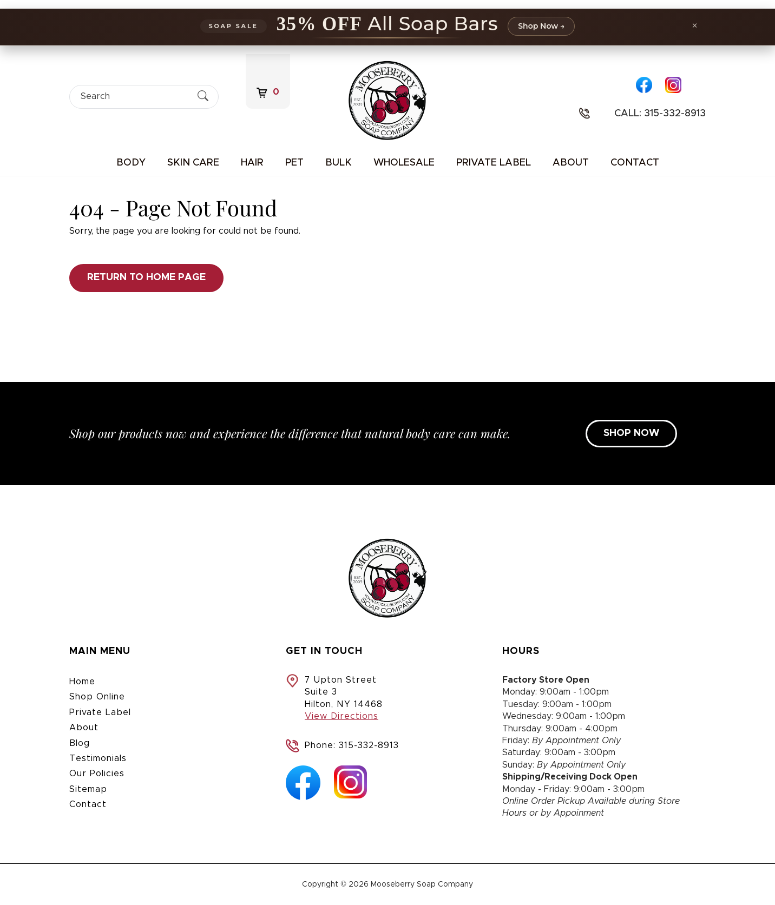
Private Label (493, 163)
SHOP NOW (631, 433)
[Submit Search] (203, 97)
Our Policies (96, 773)
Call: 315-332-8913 (660, 113)
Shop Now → (541, 26)
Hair (252, 163)
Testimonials (98, 758)
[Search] (134, 96)
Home (82, 681)
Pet (294, 163)
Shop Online (97, 696)
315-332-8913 (369, 745)
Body (131, 163)
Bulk (338, 163)
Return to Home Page (146, 277)
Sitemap (88, 789)
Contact (634, 163)
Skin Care (193, 163)
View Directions (341, 716)
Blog (79, 743)
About (571, 163)
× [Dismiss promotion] (694, 25)
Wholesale (404, 163)
